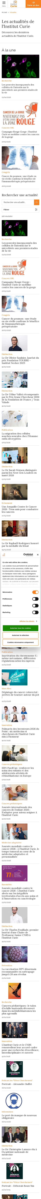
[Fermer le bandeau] (37, 555)
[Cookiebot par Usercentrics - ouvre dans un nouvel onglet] (24, 554)
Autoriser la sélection (20, 635)
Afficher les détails (26, 621)
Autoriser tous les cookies (20, 628)
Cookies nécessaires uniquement (20, 642)
